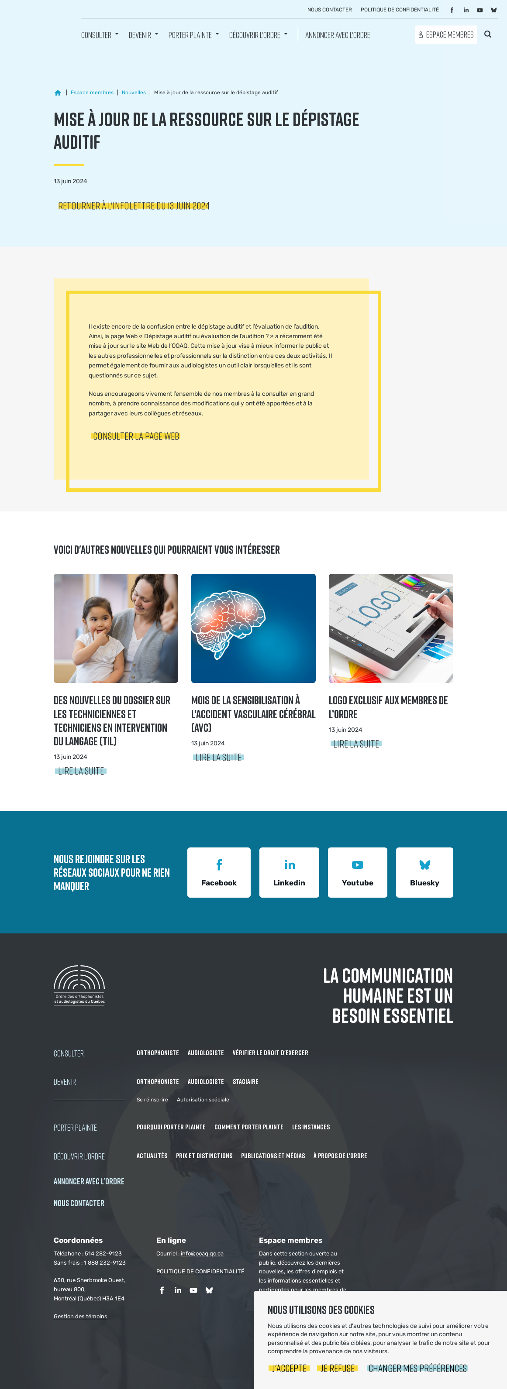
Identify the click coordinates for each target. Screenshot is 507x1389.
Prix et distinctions (204, 1155)
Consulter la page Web (136, 435)
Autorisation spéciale (203, 1100)
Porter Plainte (190, 34)
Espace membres (450, 35)
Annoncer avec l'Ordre (337, 34)
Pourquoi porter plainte (171, 1126)
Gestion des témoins (80, 1316)
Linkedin (289, 871)
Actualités (152, 1155)
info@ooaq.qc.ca (202, 1253)
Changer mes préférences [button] (418, 1368)
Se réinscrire (152, 1100)
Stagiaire (246, 1081)
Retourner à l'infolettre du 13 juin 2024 (134, 205)
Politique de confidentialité (400, 10)
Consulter (96, 34)
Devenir (140, 34)
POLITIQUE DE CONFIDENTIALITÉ (200, 1271)
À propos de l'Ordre (340, 1155)
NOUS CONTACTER (79, 1203)
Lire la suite (81, 770)
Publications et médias (273, 1155)
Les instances (311, 1126)
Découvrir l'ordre (254, 34)
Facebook (219, 871)
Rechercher (488, 34)
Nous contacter (329, 10)
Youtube (357, 871)
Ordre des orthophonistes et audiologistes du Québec (41, 28)
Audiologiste (206, 1052)
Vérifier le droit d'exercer (270, 1052)
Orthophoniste (158, 1052)
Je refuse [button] (338, 1368)
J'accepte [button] (289, 1368)
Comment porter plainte (248, 1126)
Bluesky (424, 871)
